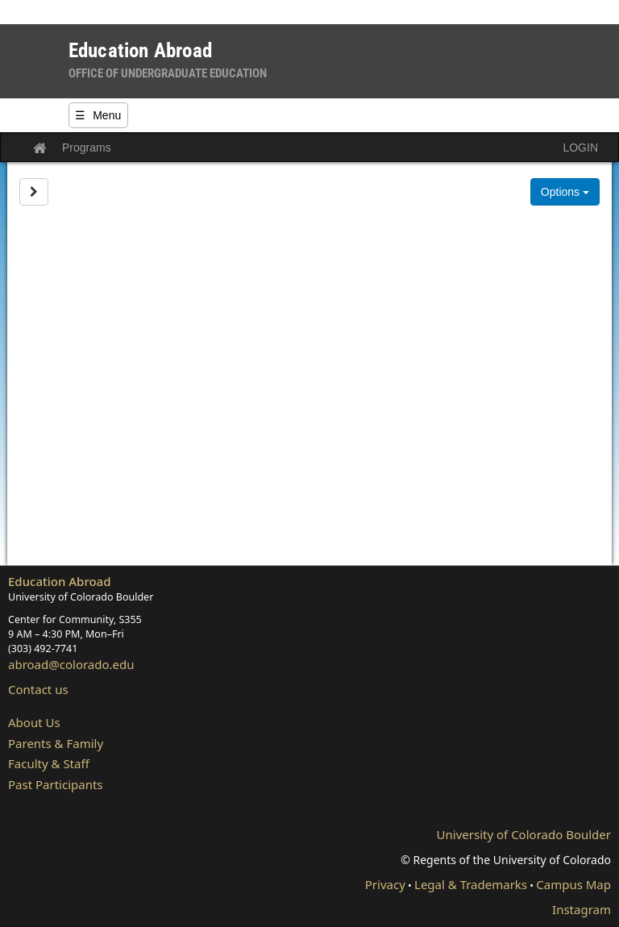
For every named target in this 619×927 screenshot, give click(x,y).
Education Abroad (59, 581)
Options (565, 191)
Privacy (385, 884)
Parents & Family (55, 743)
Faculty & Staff (48, 763)
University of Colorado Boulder (524, 834)
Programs (86, 147)
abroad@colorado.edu (71, 664)
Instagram (581, 909)
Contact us (38, 689)
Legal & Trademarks (470, 884)
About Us (34, 722)
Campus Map (573, 884)
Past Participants (55, 784)
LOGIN (580, 147)
